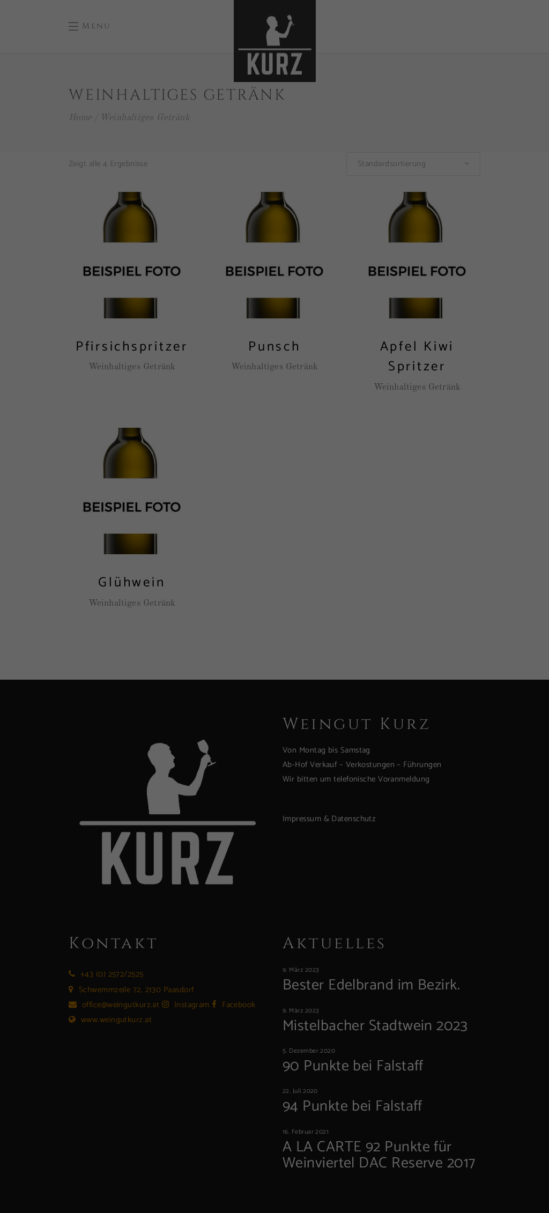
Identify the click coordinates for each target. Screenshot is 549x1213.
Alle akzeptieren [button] (171, 231)
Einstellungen (114, 205)
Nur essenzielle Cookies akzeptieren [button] (274, 262)
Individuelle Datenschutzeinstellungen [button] (274, 294)
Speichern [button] (377, 231)
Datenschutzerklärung (110, 193)
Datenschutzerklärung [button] (277, 320)
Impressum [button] (320, 320)
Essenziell (310, 41)
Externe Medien (320, 100)
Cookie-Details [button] (232, 320)
